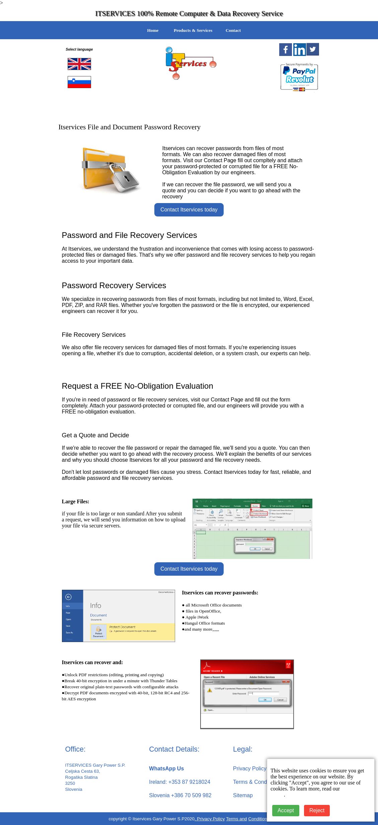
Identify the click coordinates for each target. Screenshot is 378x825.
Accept (286, 810)
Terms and (236, 818)
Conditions (259, 818)
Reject (316, 810)
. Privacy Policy (210, 818)
